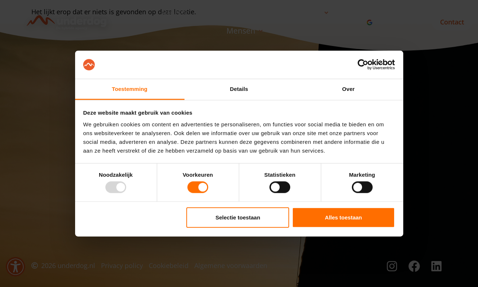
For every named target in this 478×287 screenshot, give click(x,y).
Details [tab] (239, 89)
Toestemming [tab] (130, 89)
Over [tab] (348, 89)
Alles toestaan (343, 217)
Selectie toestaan (237, 217)
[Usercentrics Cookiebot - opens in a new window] (363, 64)
